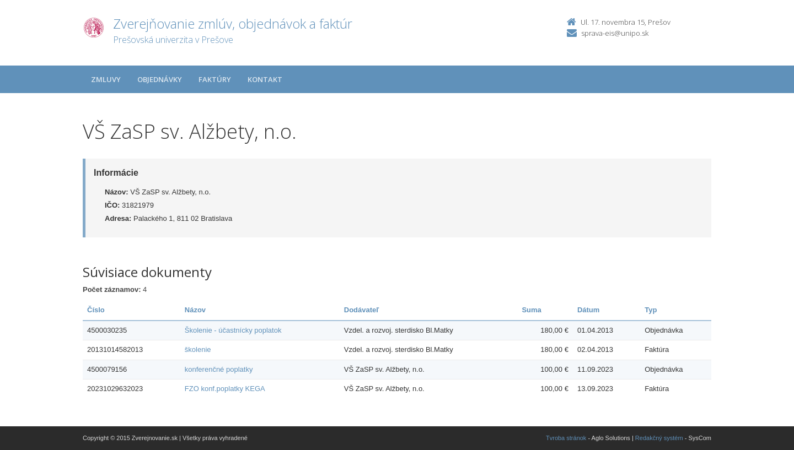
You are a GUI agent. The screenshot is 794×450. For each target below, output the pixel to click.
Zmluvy (106, 79)
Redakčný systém (659, 438)
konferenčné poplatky (219, 369)
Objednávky (159, 79)
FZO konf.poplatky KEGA (225, 388)
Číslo (96, 310)
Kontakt (265, 79)
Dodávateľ (361, 310)
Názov (195, 310)
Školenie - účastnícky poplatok (233, 330)
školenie (198, 349)
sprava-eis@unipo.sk (614, 33)
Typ (651, 310)
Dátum (588, 310)
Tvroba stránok (566, 438)
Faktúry (214, 79)
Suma (531, 310)
